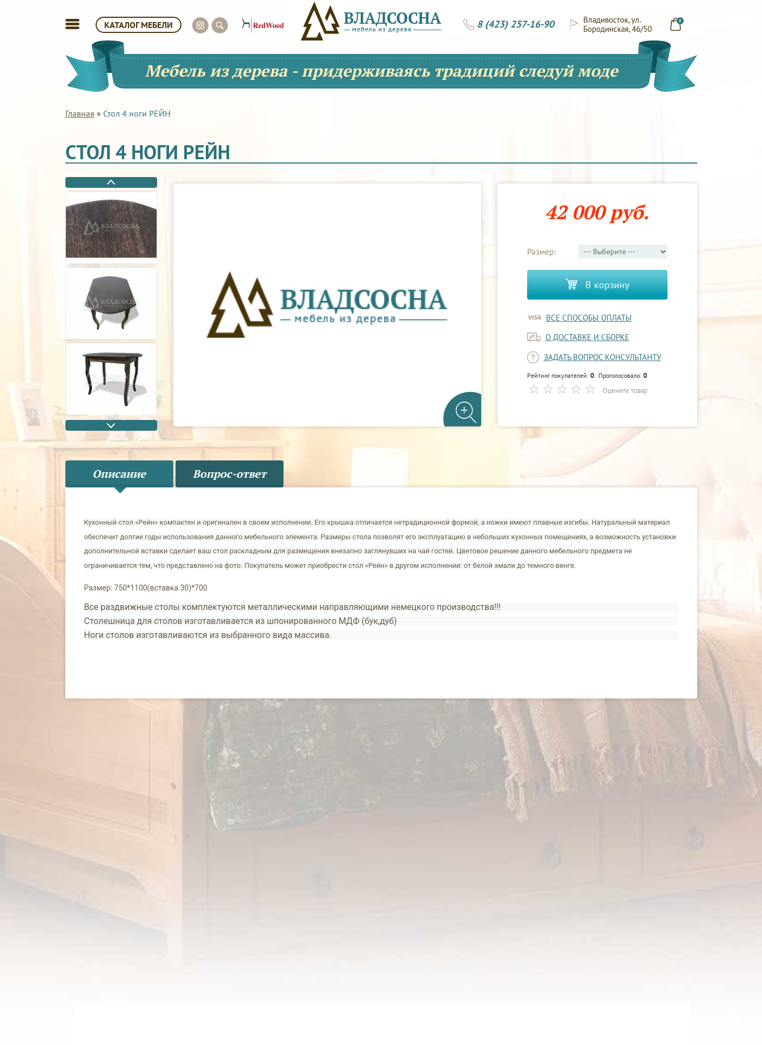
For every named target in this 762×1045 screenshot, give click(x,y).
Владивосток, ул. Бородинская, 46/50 (617, 24)
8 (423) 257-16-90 (515, 24)
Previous (111, 182)
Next (111, 425)
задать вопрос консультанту (602, 357)
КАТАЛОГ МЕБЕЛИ (138, 24)
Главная (80, 113)
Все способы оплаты (589, 318)
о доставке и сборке (587, 337)
